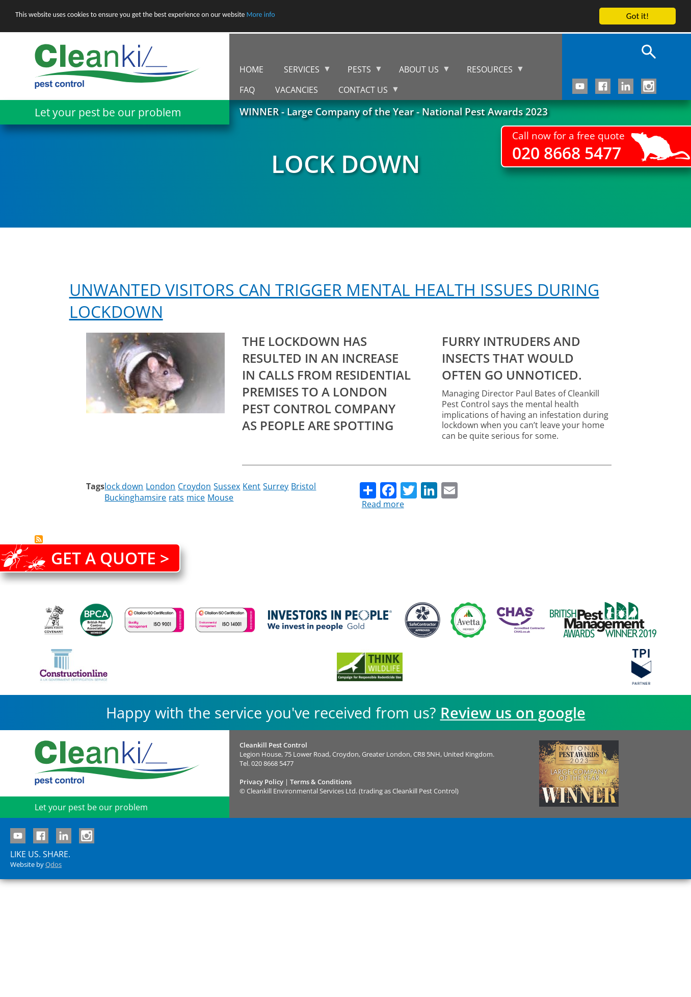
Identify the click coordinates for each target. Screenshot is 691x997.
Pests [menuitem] (360, 72)
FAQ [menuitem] (247, 89)
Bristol (303, 486)
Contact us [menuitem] (364, 92)
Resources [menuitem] (490, 72)
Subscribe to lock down (39, 539)
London (160, 486)
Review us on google (513, 712)
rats (176, 497)
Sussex (227, 486)
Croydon (194, 486)
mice (196, 497)
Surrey (275, 486)
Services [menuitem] (302, 72)
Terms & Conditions (321, 781)
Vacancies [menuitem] (296, 89)
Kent (251, 486)
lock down (123, 486)
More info (313, 16)
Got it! (637, 16)
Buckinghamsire (135, 497)
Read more (383, 504)
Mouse (220, 497)
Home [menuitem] (251, 69)
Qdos (53, 864)
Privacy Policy (261, 781)
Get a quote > (110, 558)
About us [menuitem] (419, 72)
